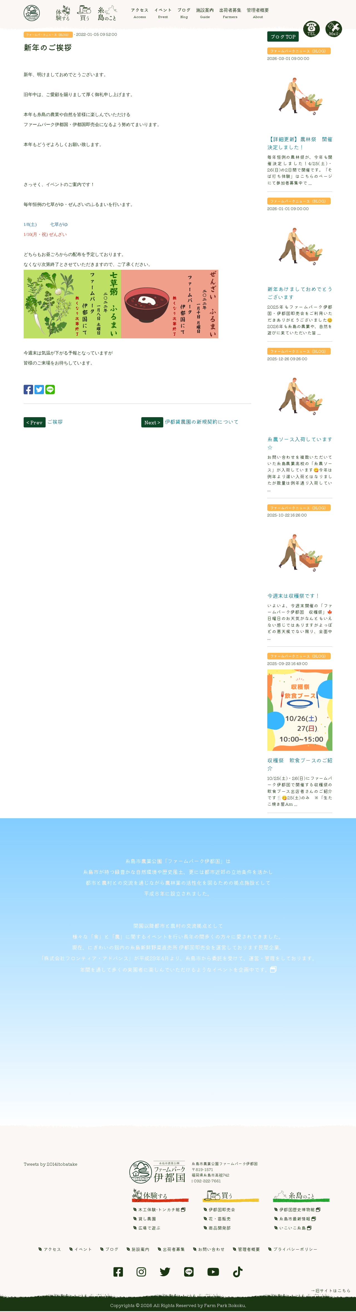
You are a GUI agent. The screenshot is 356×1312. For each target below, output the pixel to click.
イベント (80, 1250)
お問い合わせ (209, 1250)
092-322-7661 (206, 1181)
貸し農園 (144, 1219)
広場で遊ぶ (146, 1228)
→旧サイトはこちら (331, 1291)
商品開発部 (217, 1228)
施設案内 (138, 1250)
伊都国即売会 (219, 1210)
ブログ (109, 1250)
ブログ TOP (283, 36)
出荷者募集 (171, 1250)
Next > (152, 422)
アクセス (49, 1250)
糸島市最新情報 (295, 1219)
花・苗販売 (217, 1219)
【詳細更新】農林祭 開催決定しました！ (299, 143)
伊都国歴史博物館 (297, 1210)
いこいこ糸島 (293, 1228)
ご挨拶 (55, 421)
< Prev (34, 422)
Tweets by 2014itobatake (50, 1165)
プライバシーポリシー (293, 1250)
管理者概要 (246, 1250)
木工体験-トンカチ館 (159, 1210)
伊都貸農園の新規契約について (202, 421)
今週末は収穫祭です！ (293, 595)
